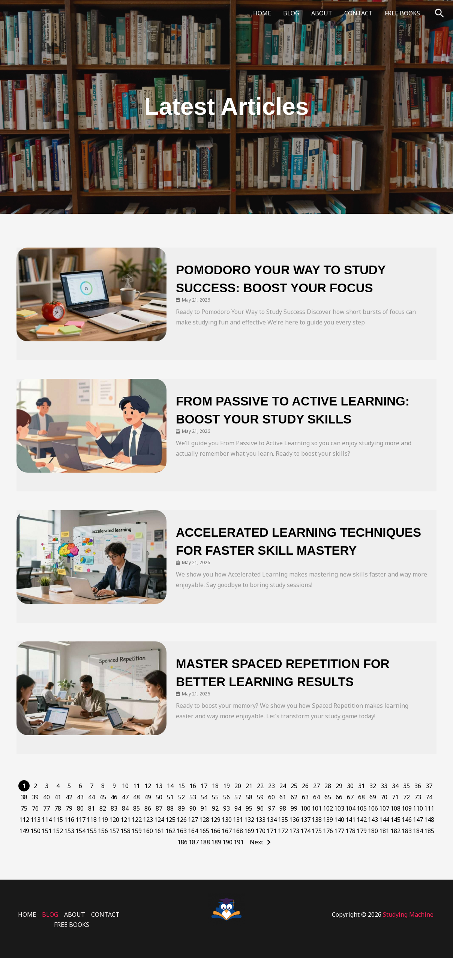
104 (350, 808)
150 (35, 831)
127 (193, 819)
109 (407, 808)
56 (226, 797)
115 (58, 819)
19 (226, 786)
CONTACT (358, 13)
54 (204, 797)
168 (238, 831)
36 (417, 786)
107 (384, 808)
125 (170, 819)
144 (384, 819)
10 (125, 786)
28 (327, 786)
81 (91, 808)
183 (407, 831)
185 (429, 831)
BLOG (291, 13)
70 (384, 797)
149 (24, 831)
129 (215, 819)
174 (305, 831)
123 (148, 819)
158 (125, 831)
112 (24, 819)
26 (305, 786)
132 (249, 819)
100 (305, 808)
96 (260, 808)
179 (362, 831)
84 (125, 808)
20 (237, 786)
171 (272, 831)
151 (47, 831)
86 (147, 808)
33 (384, 786)
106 (373, 808)
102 (328, 808)
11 (136, 786)
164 (193, 831)
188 (205, 842)
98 (282, 808)
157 (114, 831)
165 (204, 831)
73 (417, 797)
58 (249, 797)
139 (328, 819)
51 (170, 797)
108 (395, 808)
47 (125, 797)
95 (249, 808)
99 (294, 808)
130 (227, 819)
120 (114, 819)
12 (147, 786)
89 (181, 808)
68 (361, 797)
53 (192, 797)
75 (24, 808)
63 (305, 797)
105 (362, 808)
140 (339, 819)
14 (170, 786)
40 (46, 797)
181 (384, 831)
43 (80, 797)
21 (249, 786)
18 (215, 786)
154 (80, 831)
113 (35, 819)
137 (305, 819)
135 (283, 819)
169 (249, 831)
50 (159, 797)
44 (91, 797)
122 (137, 819)
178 (350, 831)
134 (272, 819)
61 (282, 797)
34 (395, 786)
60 (271, 797)
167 (227, 831)
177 (339, 831)
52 (181, 797)
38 (24, 797)
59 (260, 797)
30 (350, 786)
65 (327, 797)
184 (418, 831)
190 (227, 842)
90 (192, 808)
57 (237, 797)
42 (69, 797)
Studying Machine (408, 914)
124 (159, 819)
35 (406, 786)
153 (69, 831)
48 (136, 797)
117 (80, 819)
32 (372, 786)
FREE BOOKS (402, 13)
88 (170, 808)
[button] (440, 13)
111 (429, 808)
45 (102, 797)
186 (182, 842)
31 (361, 786)
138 (317, 819)
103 (339, 808)
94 (237, 808)
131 (238, 819)
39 (35, 797)
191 (239, 842)
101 (317, 808)
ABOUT (321, 13)
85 (136, 808)
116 (69, 819)
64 (316, 797)
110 (418, 808)
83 (114, 808)
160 (148, 831)
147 (418, 819)
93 (226, 808)
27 (316, 786)
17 (204, 786)
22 (260, 786)
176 (328, 831)
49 (147, 797)
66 (339, 797)
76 (35, 808)
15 (181, 786)
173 (294, 831)
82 (102, 808)
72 (406, 797)
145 (395, 819)
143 (373, 819)
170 (260, 831)
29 (339, 786)
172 (283, 831)
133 (260, 819)
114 (47, 819)
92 (215, 808)
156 (103, 831)
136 (294, 819)
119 (103, 819)
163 (182, 831)
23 (271, 786)
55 (215, 797)
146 (407, 819)
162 (170, 831)
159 (137, 831)
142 (362, 819)
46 (114, 797)
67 (350, 797)
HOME (262, 13)
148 (429, 819)
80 (80, 808)
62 (294, 797)
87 (159, 808)
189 (216, 842)
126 (182, 819)
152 (58, 831)
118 (92, 819)
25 (294, 786)
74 (429, 797)
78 (57, 808)
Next (256, 842)
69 (372, 797)
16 (192, 786)
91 (204, 808)
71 (395, 797)
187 (194, 842)
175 (317, 831)
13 (159, 786)
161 (159, 831)
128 (204, 819)
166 (215, 831)
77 (46, 808)
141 (350, 819)
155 (92, 831)
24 (282, 786)
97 (271, 808)
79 (69, 808)
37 (429, 786)
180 (373, 831)
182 (395, 831)
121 (125, 819)
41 (57, 797)
